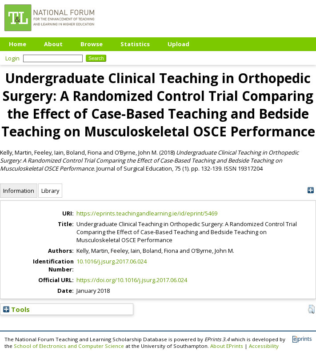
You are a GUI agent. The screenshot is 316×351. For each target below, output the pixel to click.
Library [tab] (50, 191)
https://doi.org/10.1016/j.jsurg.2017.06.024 (131, 280)
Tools (16, 309)
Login (12, 58)
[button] (311, 309)
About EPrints (226, 346)
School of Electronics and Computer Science (69, 346)
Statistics (135, 44)
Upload (178, 44)
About (53, 44)
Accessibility (264, 346)
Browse (91, 44)
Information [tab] (18, 191)
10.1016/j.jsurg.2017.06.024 (111, 261)
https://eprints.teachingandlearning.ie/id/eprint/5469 (146, 213)
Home (17, 44)
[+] (310, 190)
